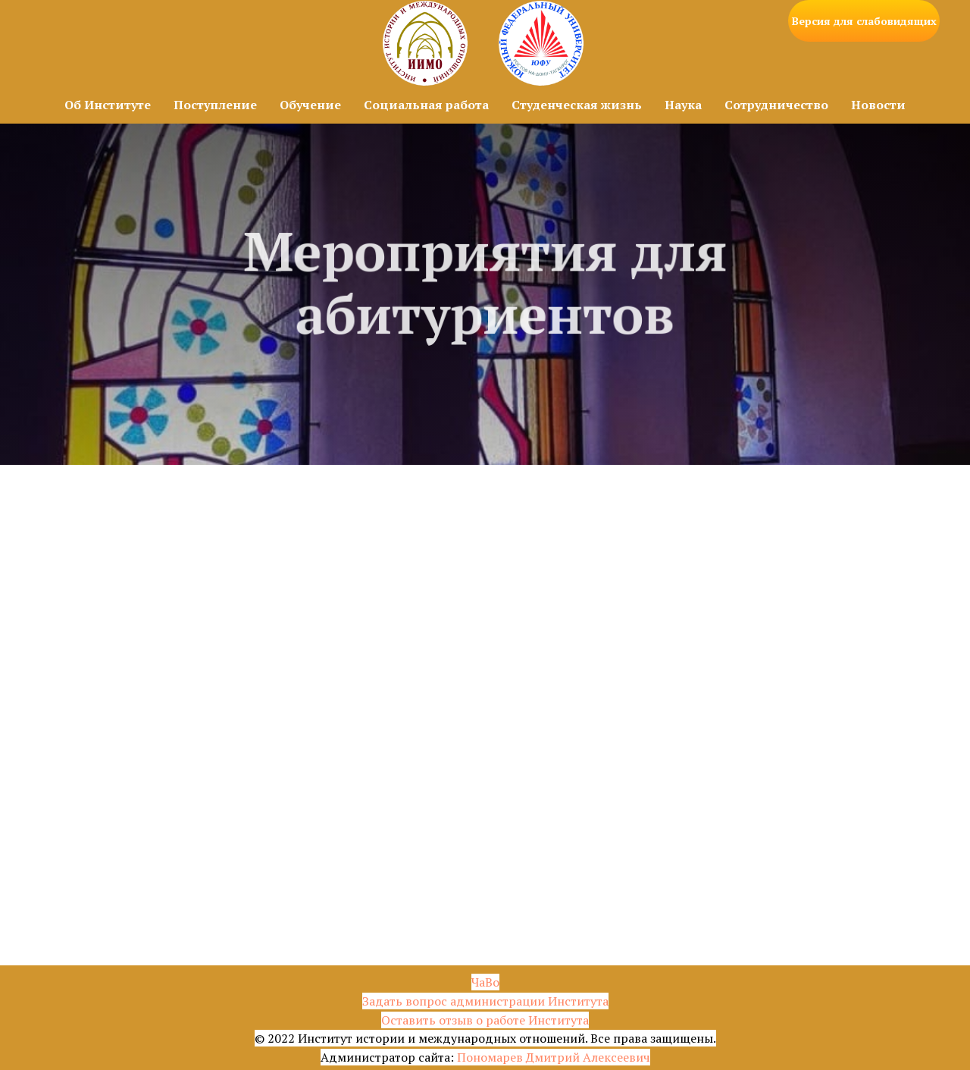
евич (636, 1057)
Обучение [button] (310, 104)
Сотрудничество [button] (776, 104)
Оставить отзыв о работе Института (485, 1020)
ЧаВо (485, 982)
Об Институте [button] (107, 104)
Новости (878, 104)
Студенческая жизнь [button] (577, 104)
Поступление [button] (215, 104)
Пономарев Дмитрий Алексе (540, 1057)
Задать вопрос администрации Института (485, 1001)
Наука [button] (683, 104)
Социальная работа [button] (426, 104)
